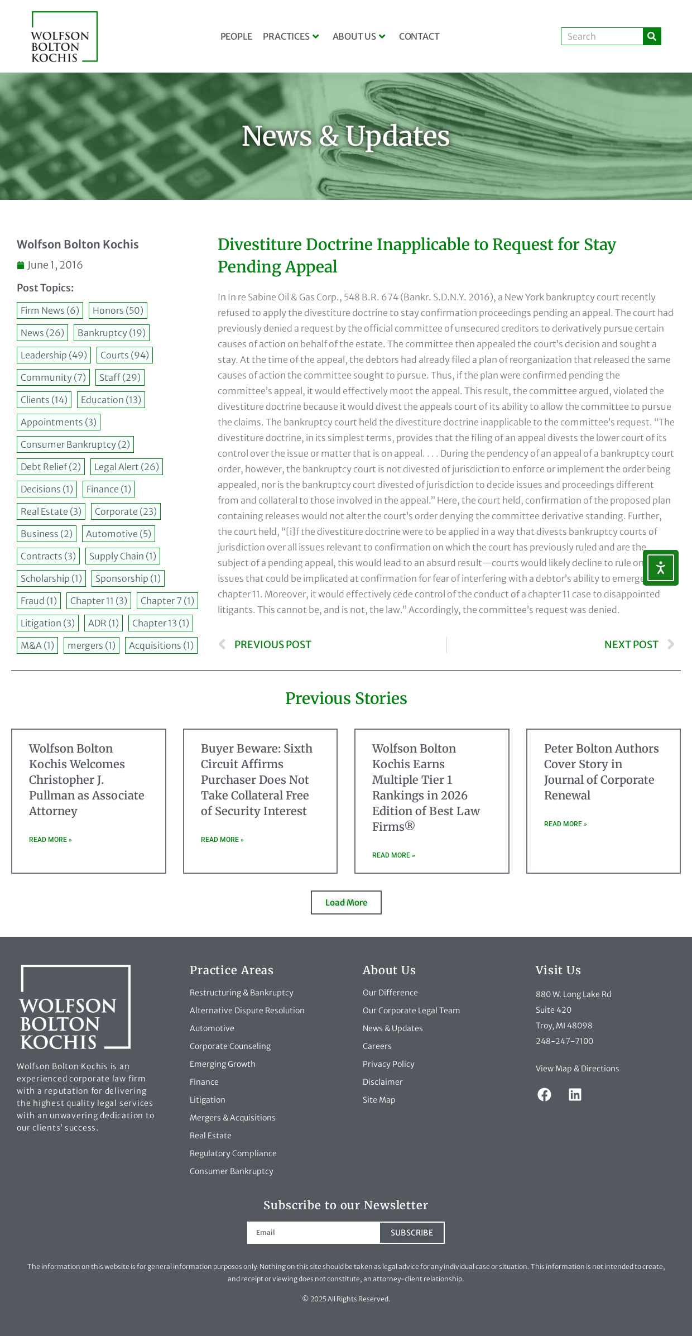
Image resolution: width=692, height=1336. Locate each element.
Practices (290, 36)
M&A (37, 645)
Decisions (47, 489)
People (236, 36)
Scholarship (51, 578)
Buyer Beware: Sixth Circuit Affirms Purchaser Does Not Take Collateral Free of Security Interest (257, 779)
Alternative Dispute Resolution (247, 1010)
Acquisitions (161, 645)
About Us (359, 36)
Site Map (379, 1099)
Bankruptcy (112, 332)
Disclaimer (383, 1082)
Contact (419, 36)
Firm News (50, 310)
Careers (377, 1046)
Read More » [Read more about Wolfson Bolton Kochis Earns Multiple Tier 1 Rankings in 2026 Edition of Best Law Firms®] (393, 855)
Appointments (59, 422)
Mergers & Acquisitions (233, 1117)
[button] (346, 902)
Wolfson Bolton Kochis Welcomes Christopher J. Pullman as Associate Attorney (87, 779)
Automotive (118, 533)
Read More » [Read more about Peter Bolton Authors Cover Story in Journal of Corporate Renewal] (565, 824)
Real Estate (51, 511)
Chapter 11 (98, 600)
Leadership (54, 355)
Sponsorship (128, 578)
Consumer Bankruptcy (75, 444)
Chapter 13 (160, 623)
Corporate (126, 511)
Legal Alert (126, 466)
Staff (120, 377)
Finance (108, 489)
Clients (44, 399)
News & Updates (393, 1028)
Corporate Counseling (230, 1046)
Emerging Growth (223, 1064)
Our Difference (390, 992)
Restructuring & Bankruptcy (242, 992)
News (42, 332)
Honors (118, 310)
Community (53, 377)
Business (47, 533)
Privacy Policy (389, 1064)
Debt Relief (51, 466)
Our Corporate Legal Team (411, 1010)
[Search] (652, 36)
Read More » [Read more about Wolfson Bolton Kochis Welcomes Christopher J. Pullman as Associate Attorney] (50, 840)
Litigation (48, 623)
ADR (103, 623)
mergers (92, 645)
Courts (124, 355)
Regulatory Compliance (233, 1153)
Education (111, 399)
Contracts (48, 556)
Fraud (39, 600)
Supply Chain (122, 556)
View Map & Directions (577, 1068)
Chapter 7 (167, 600)
